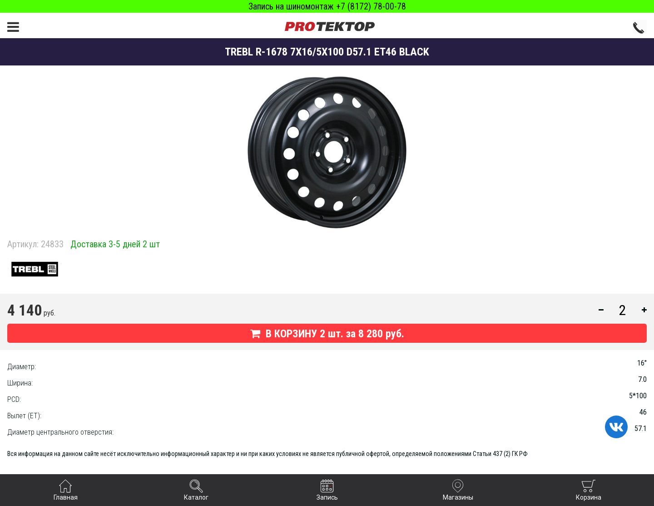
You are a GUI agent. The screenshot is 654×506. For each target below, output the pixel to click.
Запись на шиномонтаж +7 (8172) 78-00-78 (327, 6)
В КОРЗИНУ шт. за (327, 333)
